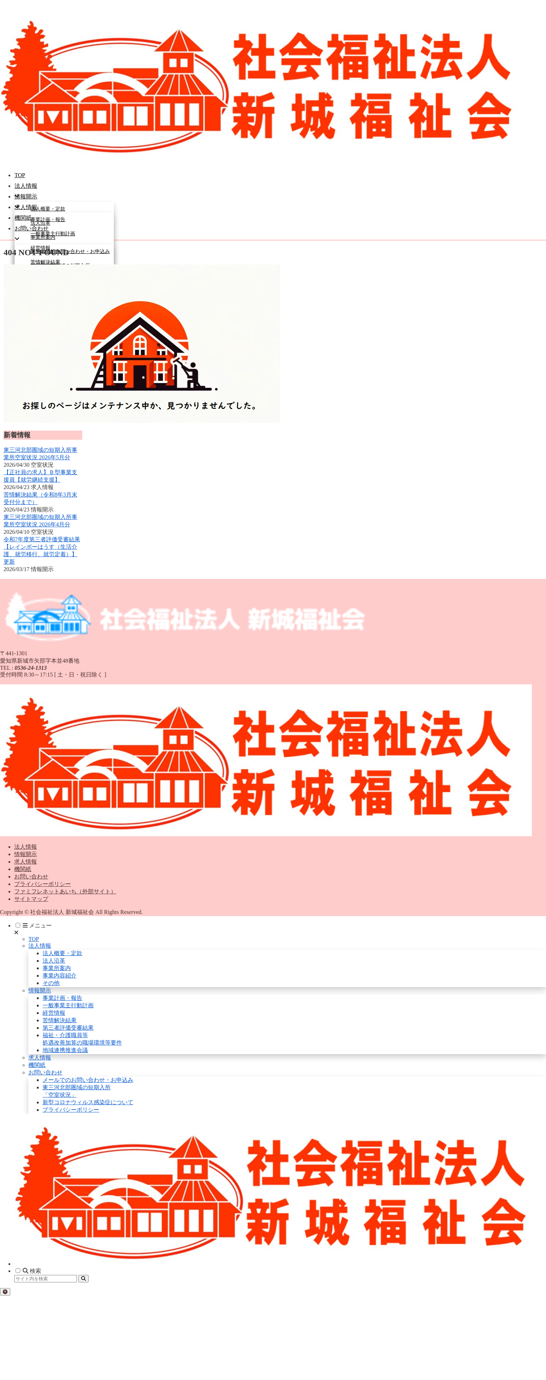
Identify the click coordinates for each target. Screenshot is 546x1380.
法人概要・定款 (62, 953)
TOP (33, 939)
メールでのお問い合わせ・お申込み (88, 1080)
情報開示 (25, 854)
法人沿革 (54, 961)
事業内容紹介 (60, 976)
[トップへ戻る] (5, 1292)
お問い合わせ (31, 877)
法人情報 (25, 847)
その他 (51, 983)
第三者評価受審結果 (68, 1028)
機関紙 (22, 869)
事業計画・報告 (62, 998)
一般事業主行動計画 (68, 1005)
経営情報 (54, 1013)
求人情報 (25, 862)
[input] (45, 1278)
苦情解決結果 (60, 1020)
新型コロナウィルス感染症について (88, 1102)
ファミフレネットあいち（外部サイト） (65, 891)
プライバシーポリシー (42, 884)
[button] (83, 1278)
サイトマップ (31, 899)
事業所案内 (57, 968)
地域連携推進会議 (65, 1050)
